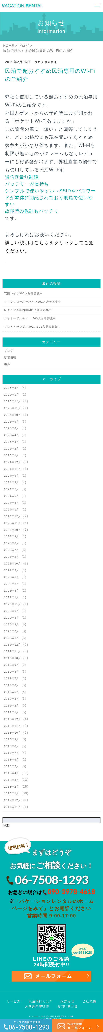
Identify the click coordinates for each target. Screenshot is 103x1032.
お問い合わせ (67, 1006)
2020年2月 (11, 631)
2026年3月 (11, 387)
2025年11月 (12, 408)
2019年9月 (11, 664)
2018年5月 (11, 766)
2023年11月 (12, 523)
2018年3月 (11, 779)
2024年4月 (11, 502)
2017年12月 (12, 800)
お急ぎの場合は (51, 891)
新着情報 (51, 62)
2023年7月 (11, 550)
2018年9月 (11, 739)
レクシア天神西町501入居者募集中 (28, 310)
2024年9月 (11, 475)
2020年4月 (11, 617)
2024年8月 (11, 482)
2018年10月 (12, 732)
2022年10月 (12, 563)
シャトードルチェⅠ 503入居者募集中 (30, 318)
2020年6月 (11, 610)
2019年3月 (11, 698)
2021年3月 (11, 590)
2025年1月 (11, 455)
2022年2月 (11, 583)
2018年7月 (11, 752)
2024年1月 (11, 509)
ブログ (39, 62)
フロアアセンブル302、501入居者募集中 (32, 326)
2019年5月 (11, 692)
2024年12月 (12, 462)
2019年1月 (11, 712)
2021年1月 (11, 597)
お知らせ (68, 1001)
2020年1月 (11, 638)
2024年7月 (11, 489)
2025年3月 (11, 441)
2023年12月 (12, 516)
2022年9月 (11, 570)
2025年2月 (11, 448)
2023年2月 (11, 556)
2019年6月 (11, 685)
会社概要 (89, 1001)
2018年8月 (11, 746)
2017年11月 (12, 806)
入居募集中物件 (37, 1006)
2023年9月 (11, 536)
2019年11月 (12, 651)
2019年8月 (11, 671)
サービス (14, 1001)
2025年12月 (12, 401)
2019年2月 (11, 705)
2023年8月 (11, 543)
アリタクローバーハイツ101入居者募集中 (32, 301)
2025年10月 (12, 414)
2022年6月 (11, 577)
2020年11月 (12, 604)
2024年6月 (11, 496)
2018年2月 (11, 786)
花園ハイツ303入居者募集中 (23, 293)
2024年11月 (12, 468)
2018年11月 (12, 725)
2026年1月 (11, 394)
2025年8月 (11, 428)
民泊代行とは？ (41, 1001)
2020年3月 (11, 624)
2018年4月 (11, 773)
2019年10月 (12, 658)
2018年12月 (12, 719)
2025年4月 (11, 435)
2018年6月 (11, 759)
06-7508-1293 (51, 880)
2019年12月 (12, 644)
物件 (7, 364)
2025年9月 (11, 421)
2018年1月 (11, 793)
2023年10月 (12, 529)
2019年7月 (11, 678)
